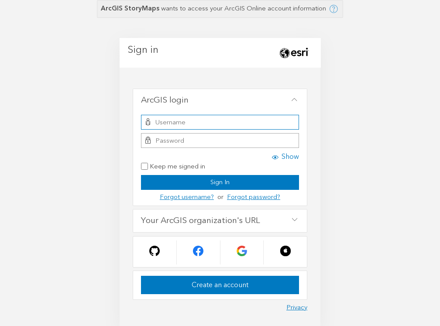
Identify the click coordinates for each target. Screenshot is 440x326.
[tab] (220, 100)
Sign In (220, 182)
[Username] (220, 122)
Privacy (296, 307)
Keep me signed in (173, 167)
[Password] (220, 140)
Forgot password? (253, 197)
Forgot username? (187, 197)
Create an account (220, 285)
